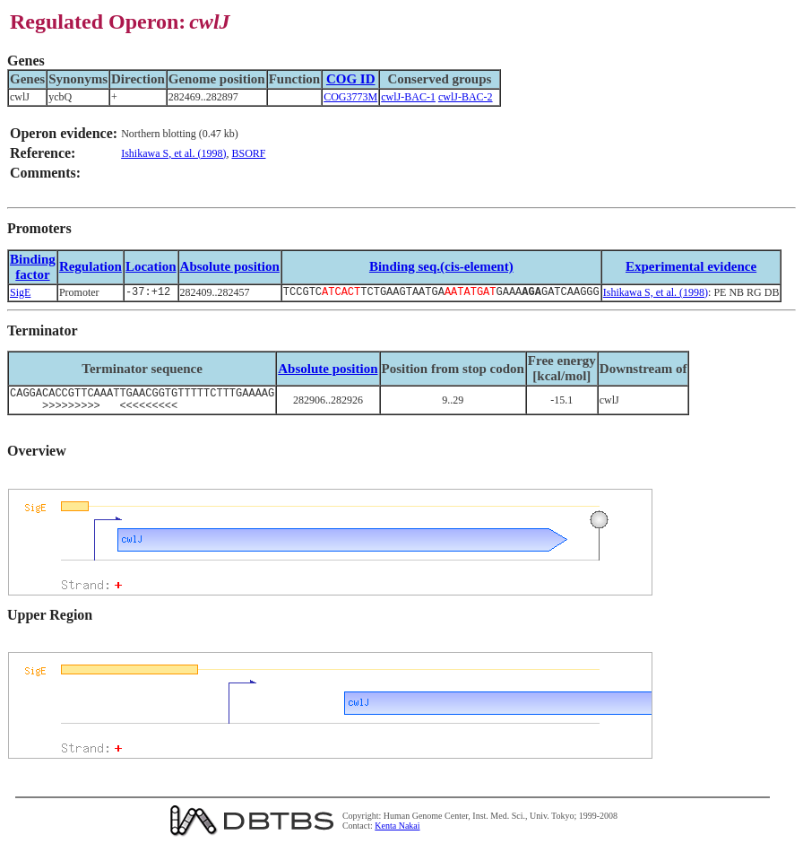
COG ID (351, 79)
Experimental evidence (691, 266)
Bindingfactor (33, 267)
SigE (20, 293)
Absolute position (230, 266)
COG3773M (350, 97)
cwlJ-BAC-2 (465, 97)
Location (151, 266)
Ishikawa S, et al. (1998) (173, 153)
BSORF (248, 153)
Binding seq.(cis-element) (441, 266)
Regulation (90, 266)
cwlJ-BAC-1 (408, 97)
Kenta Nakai (397, 833)
